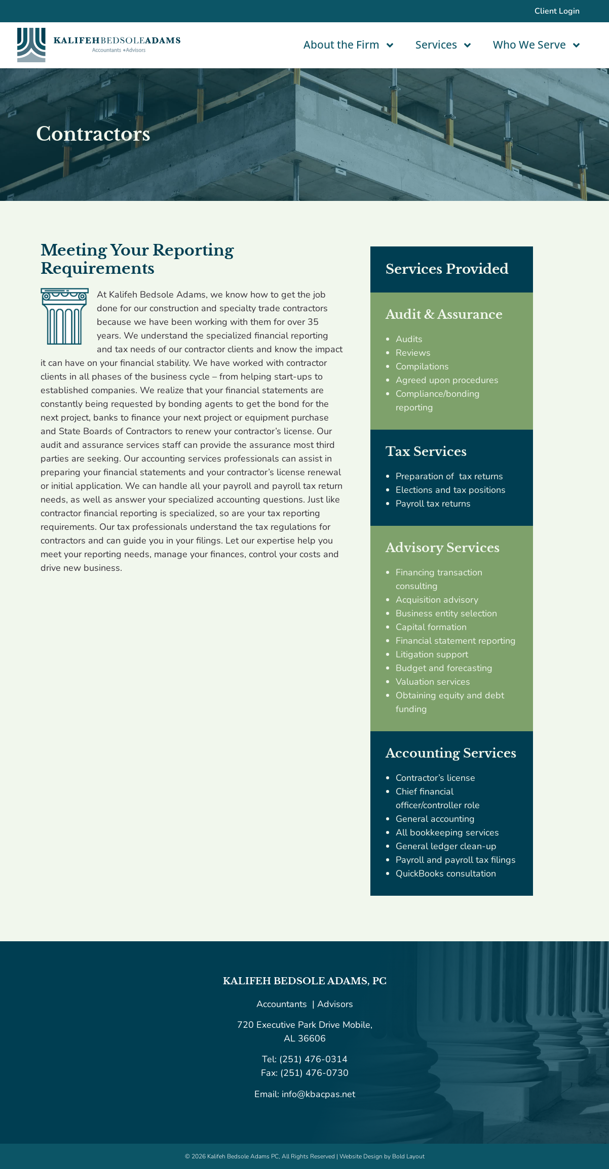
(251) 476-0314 (313, 1059)
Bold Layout (408, 1156)
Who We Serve (537, 45)
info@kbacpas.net (317, 1094)
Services (444, 45)
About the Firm (349, 45)
